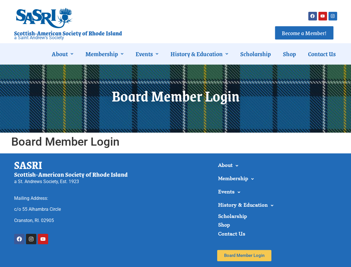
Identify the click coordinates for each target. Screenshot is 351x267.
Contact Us (322, 54)
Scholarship (255, 54)
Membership (104, 54)
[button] (62, 54)
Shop (289, 54)
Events (147, 54)
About (62, 54)
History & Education (199, 54)
